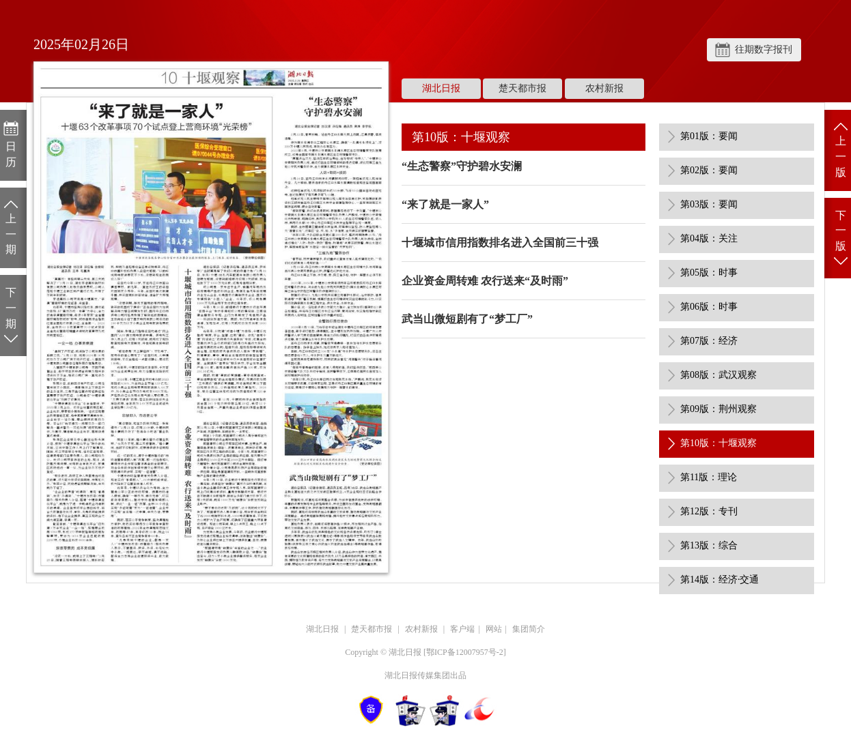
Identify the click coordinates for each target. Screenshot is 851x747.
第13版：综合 (709, 545)
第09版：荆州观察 (718, 409)
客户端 (462, 629)
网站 (494, 629)
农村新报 (604, 88)
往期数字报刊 (763, 49)
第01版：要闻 (709, 136)
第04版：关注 (709, 238)
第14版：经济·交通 (719, 579)
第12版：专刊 (709, 511)
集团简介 (528, 629)
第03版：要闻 (709, 204)
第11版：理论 (708, 477)
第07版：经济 (709, 341)
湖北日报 (441, 88)
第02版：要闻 (709, 170)
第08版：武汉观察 (718, 375)
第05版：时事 (709, 272)
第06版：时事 (709, 307)
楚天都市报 (522, 88)
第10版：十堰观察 (718, 443)
